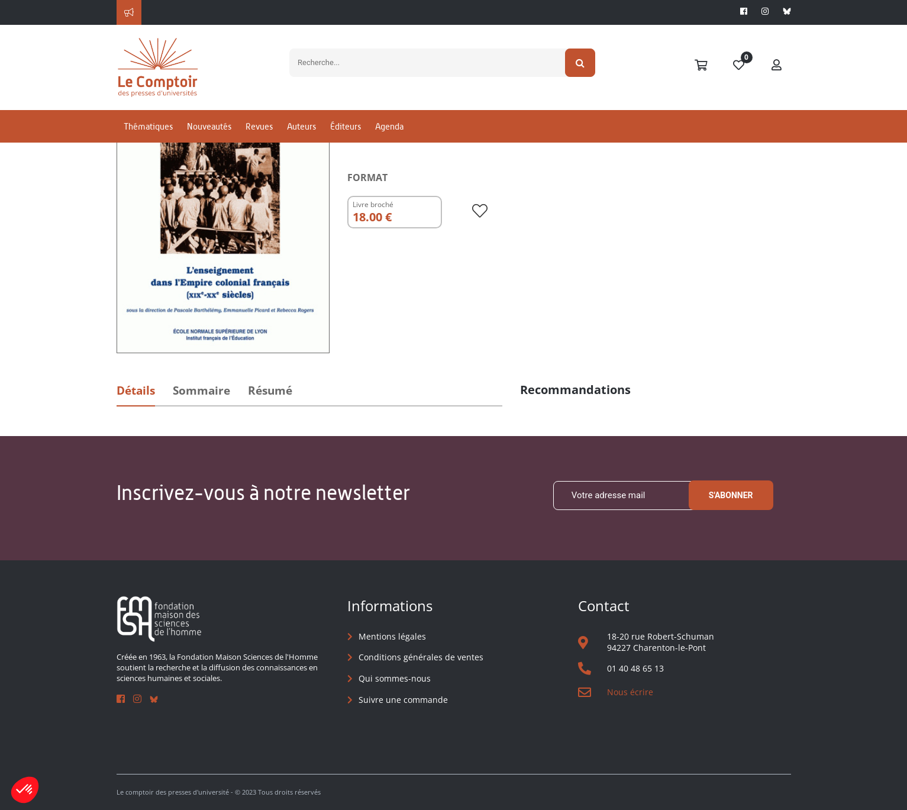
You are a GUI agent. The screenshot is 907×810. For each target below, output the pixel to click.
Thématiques (148, 126)
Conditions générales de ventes (421, 657)
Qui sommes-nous (395, 678)
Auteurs (301, 126)
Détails (136, 390)
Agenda (389, 126)
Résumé (270, 390)
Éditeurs (345, 126)
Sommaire (201, 390)
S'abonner (731, 495)
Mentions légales (392, 636)
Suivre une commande (403, 699)
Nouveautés (209, 126)
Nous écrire (630, 692)
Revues (259, 126)
